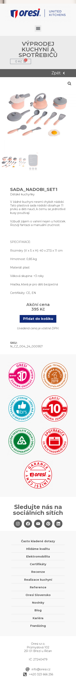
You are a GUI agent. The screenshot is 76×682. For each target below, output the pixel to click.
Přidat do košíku (38, 319)
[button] (38, 28)
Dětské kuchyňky (22, 194)
